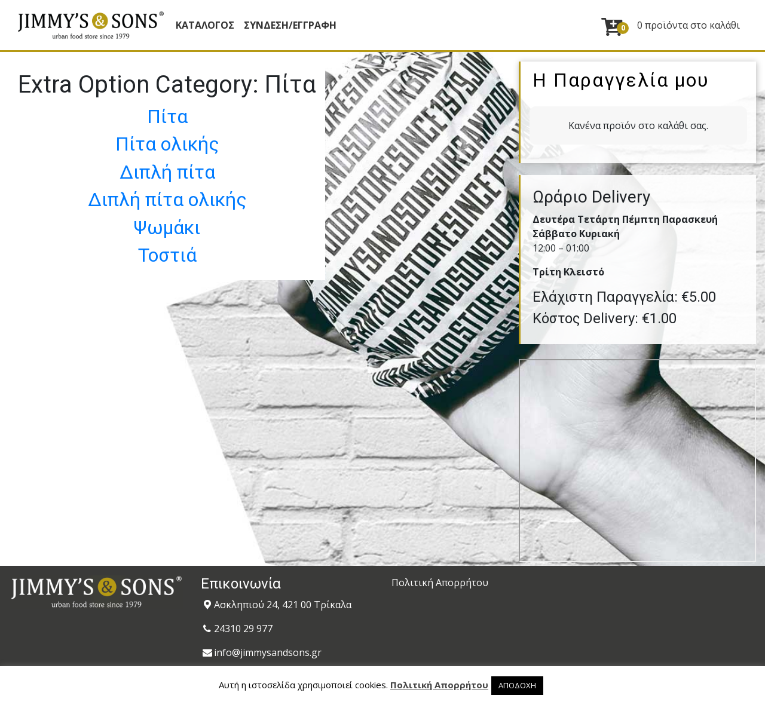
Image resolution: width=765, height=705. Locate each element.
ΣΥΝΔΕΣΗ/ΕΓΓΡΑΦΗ (290, 25)
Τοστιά (167, 255)
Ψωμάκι (167, 227)
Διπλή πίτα (167, 172)
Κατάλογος (205, 25)
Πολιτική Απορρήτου (439, 582)
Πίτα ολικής (167, 144)
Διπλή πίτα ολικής (167, 199)
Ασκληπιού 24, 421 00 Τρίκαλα (282, 604)
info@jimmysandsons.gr (268, 652)
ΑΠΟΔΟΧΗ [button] (517, 685)
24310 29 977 (243, 628)
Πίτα (167, 116)
